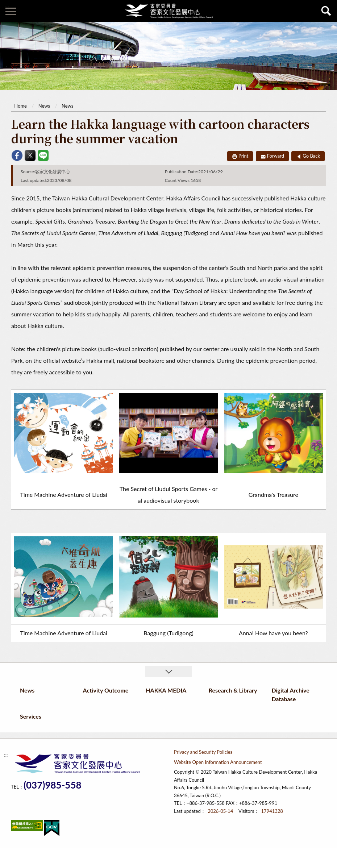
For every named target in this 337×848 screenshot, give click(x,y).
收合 (168, 671)
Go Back (311, 156)
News (44, 106)
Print (243, 156)
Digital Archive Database (290, 694)
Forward (275, 156)
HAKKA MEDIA (166, 690)
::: (7, 7)
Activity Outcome (106, 690)
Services (30, 716)
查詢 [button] (326, 11)
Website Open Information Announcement (218, 762)
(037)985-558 (53, 785)
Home (20, 106)
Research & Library (233, 690)
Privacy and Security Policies (203, 752)
